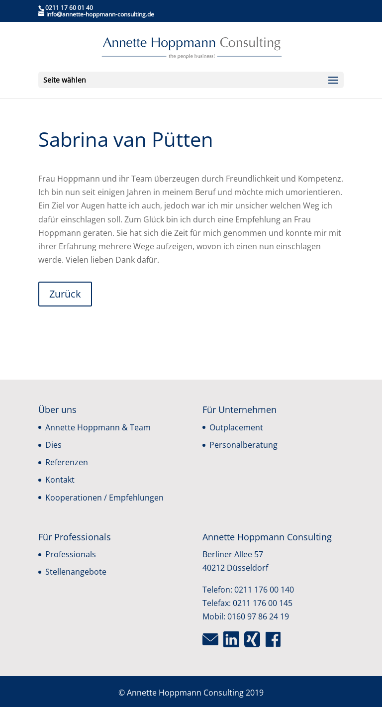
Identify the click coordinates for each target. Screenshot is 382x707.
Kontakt (60, 479)
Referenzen (66, 462)
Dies (53, 444)
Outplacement (236, 427)
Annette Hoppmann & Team (98, 427)
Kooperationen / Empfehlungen (104, 497)
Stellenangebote (75, 571)
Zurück (65, 294)
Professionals (70, 554)
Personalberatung (243, 444)
